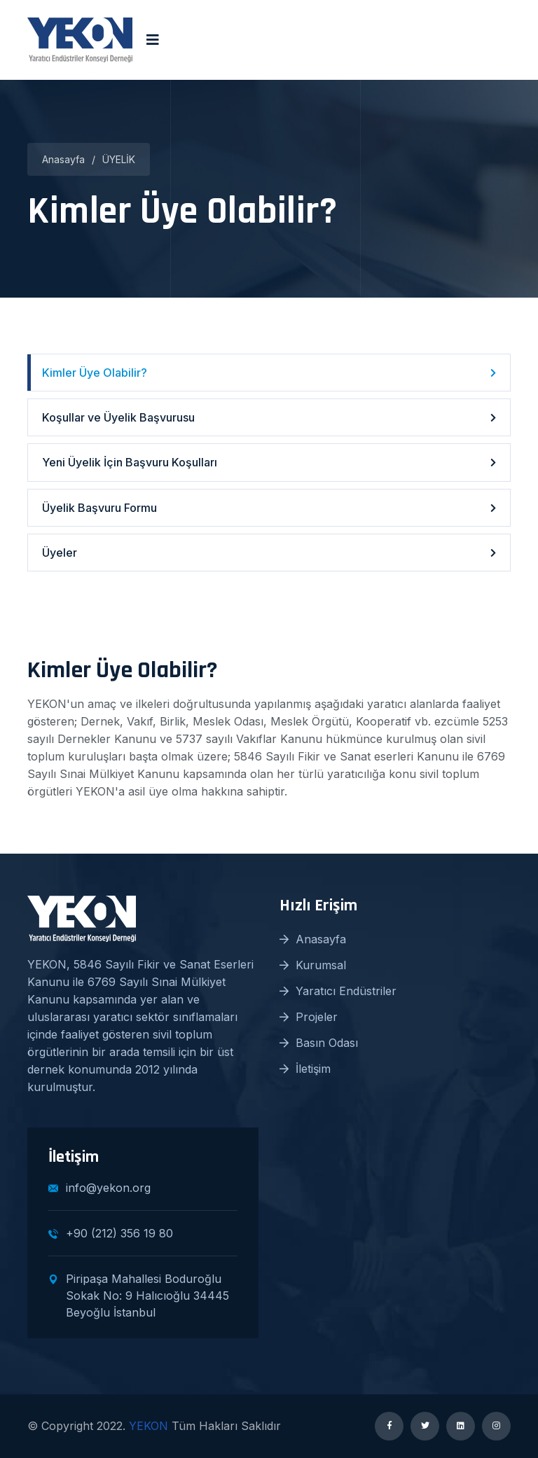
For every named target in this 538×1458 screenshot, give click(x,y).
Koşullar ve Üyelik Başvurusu (269, 417)
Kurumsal (313, 965)
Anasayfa (63, 159)
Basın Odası (319, 1043)
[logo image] (79, 40)
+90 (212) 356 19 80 (110, 1233)
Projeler (309, 1017)
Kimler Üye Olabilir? (269, 373)
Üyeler (269, 553)
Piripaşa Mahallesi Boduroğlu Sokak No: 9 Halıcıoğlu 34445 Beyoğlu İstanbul (138, 1295)
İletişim (305, 1069)
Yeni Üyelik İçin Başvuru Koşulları (269, 462)
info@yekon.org (99, 1188)
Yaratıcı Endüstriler (338, 991)
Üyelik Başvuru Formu (269, 508)
